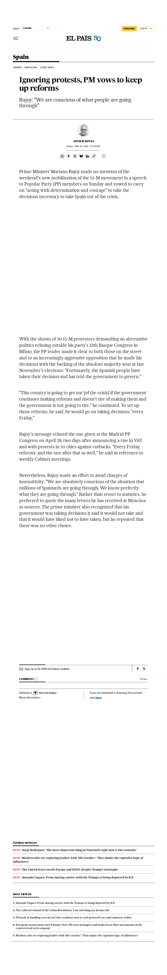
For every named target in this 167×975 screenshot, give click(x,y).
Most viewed (22, 894)
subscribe (129, 28)
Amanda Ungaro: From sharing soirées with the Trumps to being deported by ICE (77, 877)
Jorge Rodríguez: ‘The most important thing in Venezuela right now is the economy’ (79, 850)
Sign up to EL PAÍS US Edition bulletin (47, 668)
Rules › (144, 679)
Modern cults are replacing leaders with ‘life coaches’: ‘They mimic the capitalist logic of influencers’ (77, 935)
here (99, 697)
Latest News (47, 67)
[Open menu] (16, 38)
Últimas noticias (25, 842)
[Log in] (146, 28)
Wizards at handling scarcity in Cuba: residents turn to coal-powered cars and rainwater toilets (74, 917)
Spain (21, 57)
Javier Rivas (83, 141)
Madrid (17, 67)
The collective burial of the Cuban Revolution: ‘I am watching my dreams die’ (63, 910)
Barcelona (31, 67)
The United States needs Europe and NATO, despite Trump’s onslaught (70, 869)
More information (30, 697)
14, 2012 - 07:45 (87, 146)
